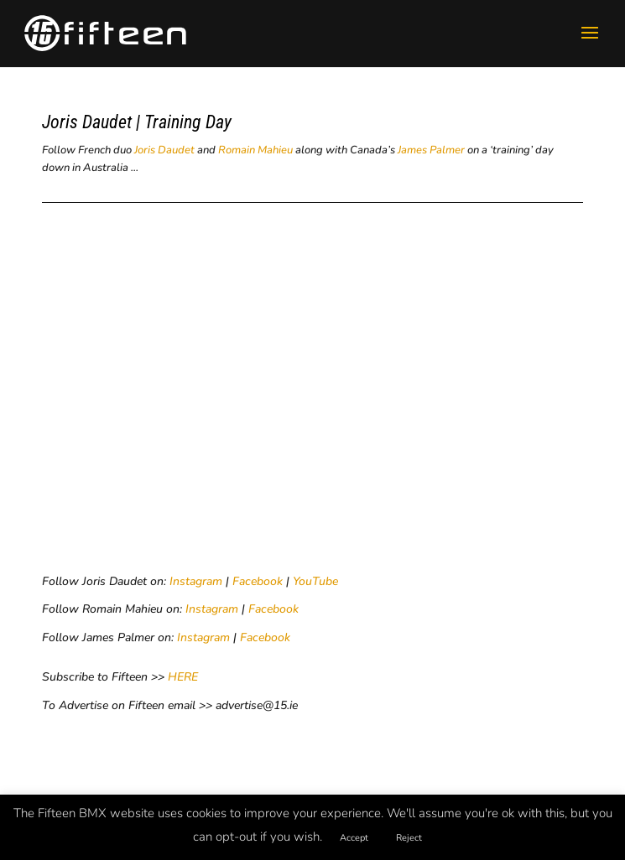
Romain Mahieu (255, 150)
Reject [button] (409, 838)
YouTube (315, 581)
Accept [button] (354, 838)
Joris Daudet (164, 150)
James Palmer (431, 150)
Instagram (195, 581)
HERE (183, 677)
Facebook (257, 581)
